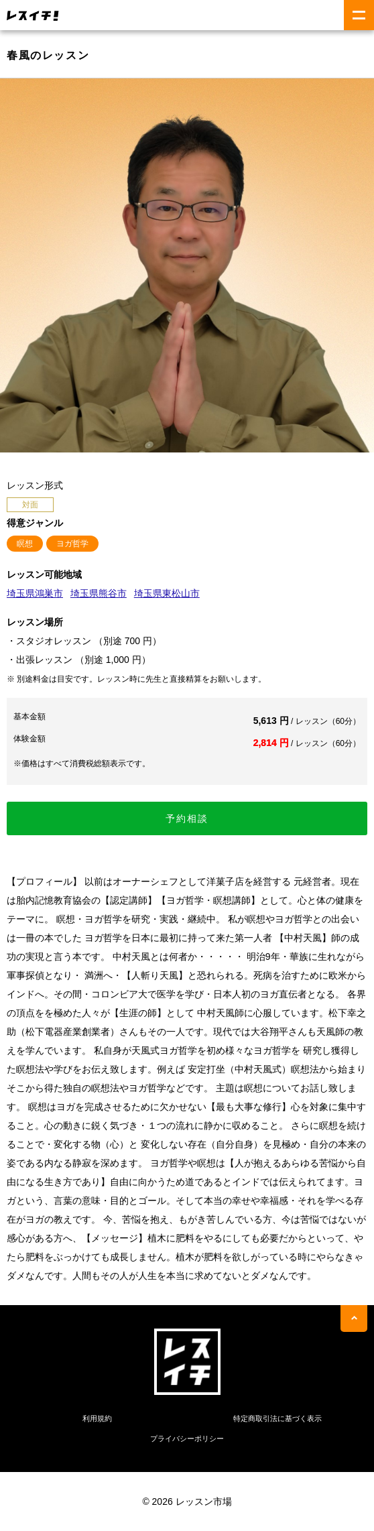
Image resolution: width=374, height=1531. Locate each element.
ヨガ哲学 (72, 543)
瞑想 (25, 543)
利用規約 (97, 1418)
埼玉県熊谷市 (98, 593)
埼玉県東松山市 (167, 593)
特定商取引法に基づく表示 (277, 1418)
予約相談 (187, 818)
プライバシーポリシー (187, 1438)
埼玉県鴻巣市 (35, 593)
